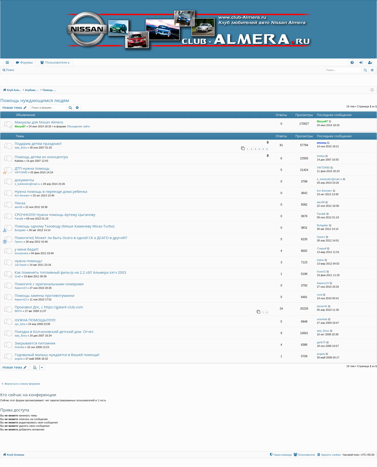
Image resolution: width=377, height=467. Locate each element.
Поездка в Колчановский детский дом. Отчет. (54, 331)
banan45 (322, 306)
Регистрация (43, 70)
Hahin (320, 260)
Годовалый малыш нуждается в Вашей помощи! (57, 354)
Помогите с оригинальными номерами (49, 283)
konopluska (21, 253)
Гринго (19, 241)
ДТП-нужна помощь (32, 168)
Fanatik (19, 218)
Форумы (26, 62)
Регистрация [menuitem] (371, 63)
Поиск (10, 70)
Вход (24, 70)
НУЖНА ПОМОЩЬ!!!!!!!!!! (35, 320)
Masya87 (20, 126)
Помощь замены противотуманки (45, 295)
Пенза (20, 203)
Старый (321, 248)
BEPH (18, 311)
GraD (18, 276)
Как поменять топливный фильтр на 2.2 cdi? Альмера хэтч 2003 (70, 272)
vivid (319, 294)
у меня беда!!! (26, 249)
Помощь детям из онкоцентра (41, 156)
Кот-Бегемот (22, 195)
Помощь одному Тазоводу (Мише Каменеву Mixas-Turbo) (64, 226)
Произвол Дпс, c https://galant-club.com (49, 307)
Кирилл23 (21, 287)
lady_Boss (21, 147)
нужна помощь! (28, 260)
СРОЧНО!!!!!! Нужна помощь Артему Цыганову (55, 214)
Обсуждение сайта (78, 126)
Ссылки (8, 63)
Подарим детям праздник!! (38, 143)
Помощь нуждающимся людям (34, 100)
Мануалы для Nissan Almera (39, 122)
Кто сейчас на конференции (28, 394)
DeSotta (19, 347)
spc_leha (20, 324)
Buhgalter (20, 230)
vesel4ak (322, 319)
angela (19, 358)
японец (321, 142)
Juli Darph (21, 264)
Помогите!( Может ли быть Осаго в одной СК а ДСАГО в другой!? (71, 237)
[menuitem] (352, 62)
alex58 (18, 207)
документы (24, 179)
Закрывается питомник (35, 343)
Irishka (321, 156)
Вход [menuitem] (362, 63)
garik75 (321, 342)
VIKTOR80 (21, 172)
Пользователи (56, 62)
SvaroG (321, 271)
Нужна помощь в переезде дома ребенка (51, 191)
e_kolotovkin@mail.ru (27, 183)
